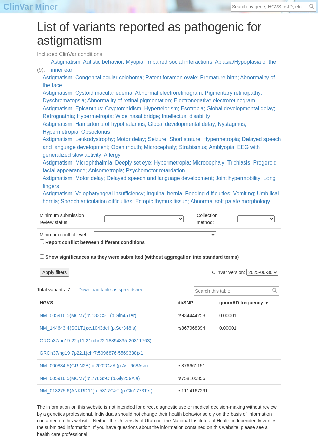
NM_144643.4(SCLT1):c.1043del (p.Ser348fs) (88, 328)
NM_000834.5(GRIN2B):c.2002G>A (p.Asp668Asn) (94, 365)
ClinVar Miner (30, 7)
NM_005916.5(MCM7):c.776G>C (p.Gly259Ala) (90, 378)
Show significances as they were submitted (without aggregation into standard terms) (139, 257)
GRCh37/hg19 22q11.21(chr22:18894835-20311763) (95, 340)
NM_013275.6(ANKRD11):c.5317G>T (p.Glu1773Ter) (96, 391)
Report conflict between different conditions (92, 242)
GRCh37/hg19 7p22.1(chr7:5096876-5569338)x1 (91, 353)
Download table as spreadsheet (111, 289)
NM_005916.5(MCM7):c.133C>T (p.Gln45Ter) (88, 315)
